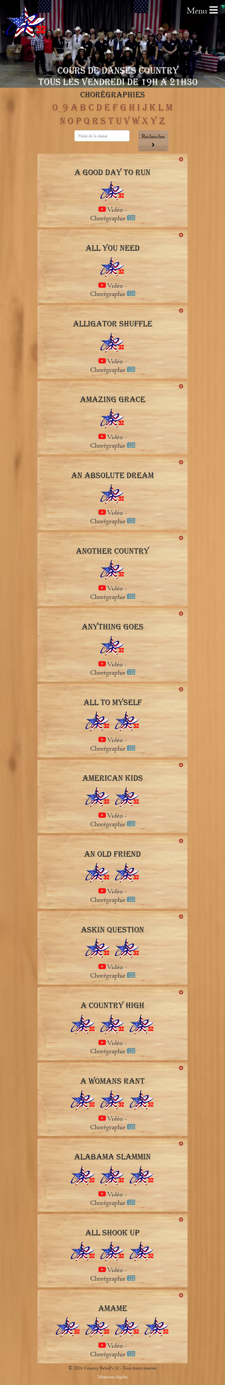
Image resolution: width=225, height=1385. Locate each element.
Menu (202, 10)
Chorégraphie (112, 218)
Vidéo (111, 209)
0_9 (60, 107)
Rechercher (153, 140)
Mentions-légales (112, 1377)
